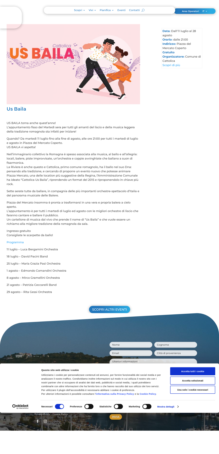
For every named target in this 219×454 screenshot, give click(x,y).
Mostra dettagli (165, 249)
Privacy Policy (42, 414)
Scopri (78, 10)
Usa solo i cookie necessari (192, 232)
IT (203, 11)
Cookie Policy (148, 236)
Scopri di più (171, 65)
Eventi (121, 10)
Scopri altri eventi (109, 309)
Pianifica (105, 10)
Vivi (91, 10)
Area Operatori (190, 11)
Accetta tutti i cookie (192, 214)
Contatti (134, 10)
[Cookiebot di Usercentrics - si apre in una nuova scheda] (20, 249)
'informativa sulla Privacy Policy (114, 236)
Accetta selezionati (192, 223)
